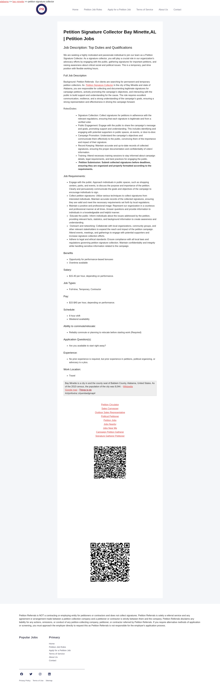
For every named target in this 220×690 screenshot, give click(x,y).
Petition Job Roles (93, 9)
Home (75, 9)
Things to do (85, 390)
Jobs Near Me (110, 428)
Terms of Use (38, 681)
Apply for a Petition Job (119, 9)
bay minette (18, 1)
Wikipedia (128, 386)
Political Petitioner (110, 416)
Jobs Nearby (110, 424)
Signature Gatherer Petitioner (110, 436)
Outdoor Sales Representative (110, 412)
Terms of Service (144, 9)
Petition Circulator (110, 404)
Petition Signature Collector (99, 85)
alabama (4, 1)
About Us (163, 9)
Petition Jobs (110, 420)
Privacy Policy (24, 681)
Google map (71, 390)
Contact (177, 9)
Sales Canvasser (110, 408)
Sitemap (49, 681)
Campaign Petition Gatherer (110, 432)
